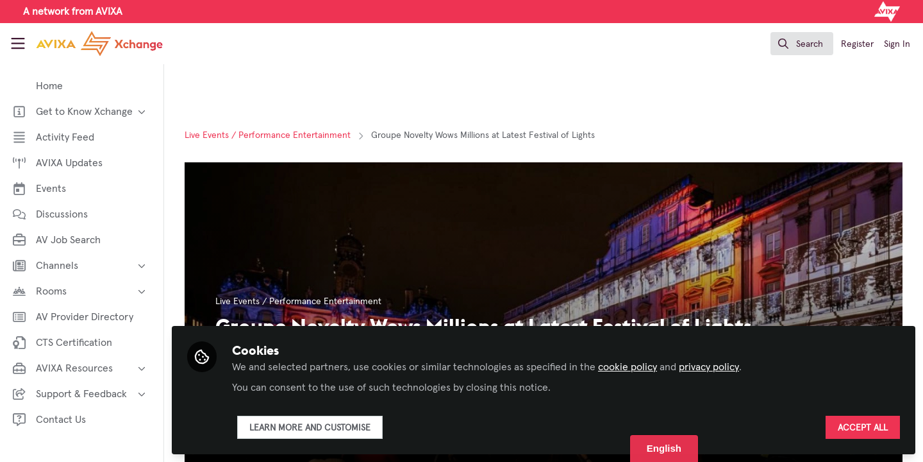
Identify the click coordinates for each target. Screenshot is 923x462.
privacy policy (709, 367)
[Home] (88, 44)
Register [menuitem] (857, 44)
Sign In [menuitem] (897, 44)
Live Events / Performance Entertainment (268, 135)
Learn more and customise (309, 428)
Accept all (863, 428)
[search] (801, 43)
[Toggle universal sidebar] (18, 44)
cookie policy (627, 367)
